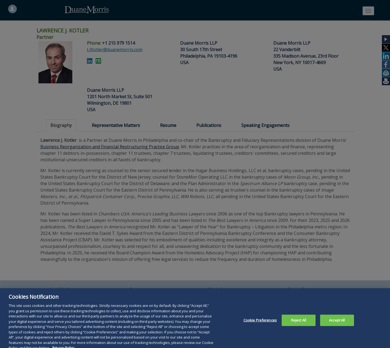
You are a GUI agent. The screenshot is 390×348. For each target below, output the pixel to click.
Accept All (337, 323)
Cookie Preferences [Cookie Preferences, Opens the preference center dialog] (260, 323)
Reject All (298, 323)
